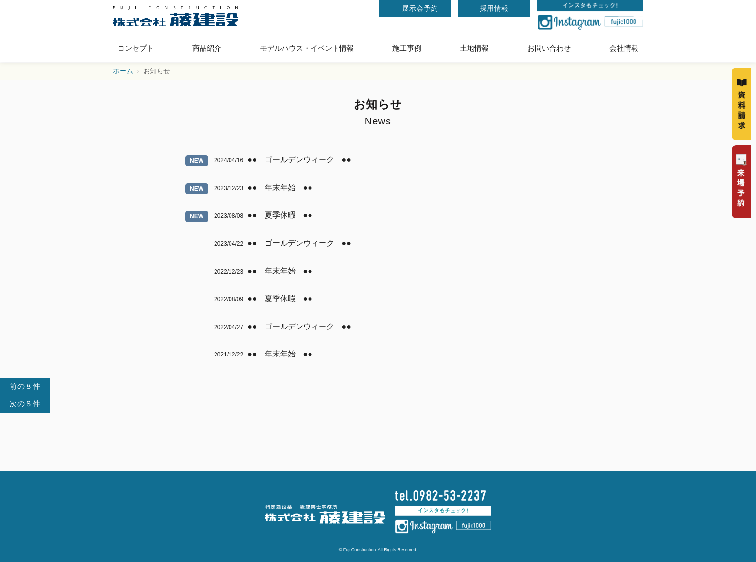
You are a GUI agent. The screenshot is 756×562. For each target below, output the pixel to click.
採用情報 (494, 8)
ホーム (123, 71)
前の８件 (25, 386)
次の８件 (25, 403)
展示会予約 (420, 8)
